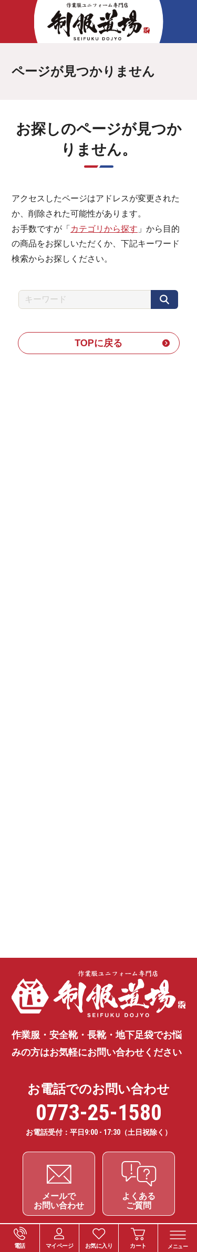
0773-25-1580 (99, 1112)
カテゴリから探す (104, 228)
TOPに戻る (98, 343)
